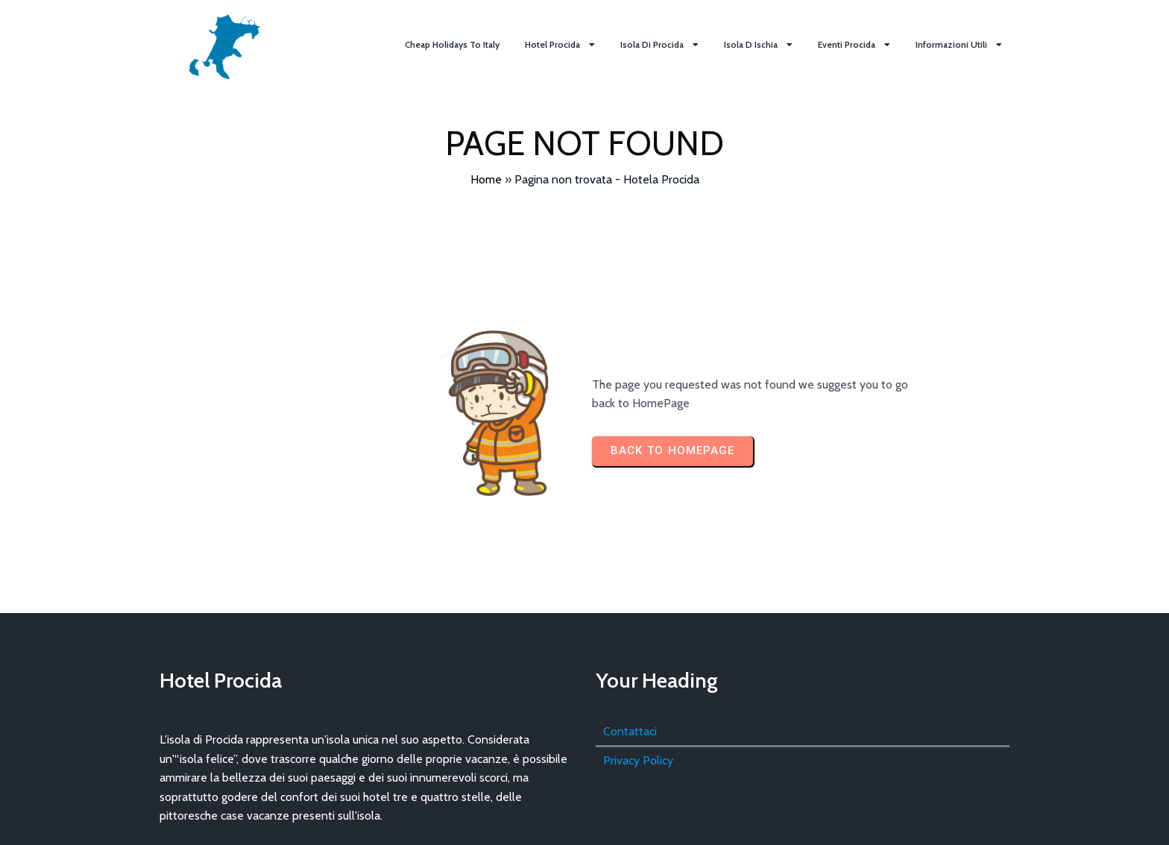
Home (486, 179)
